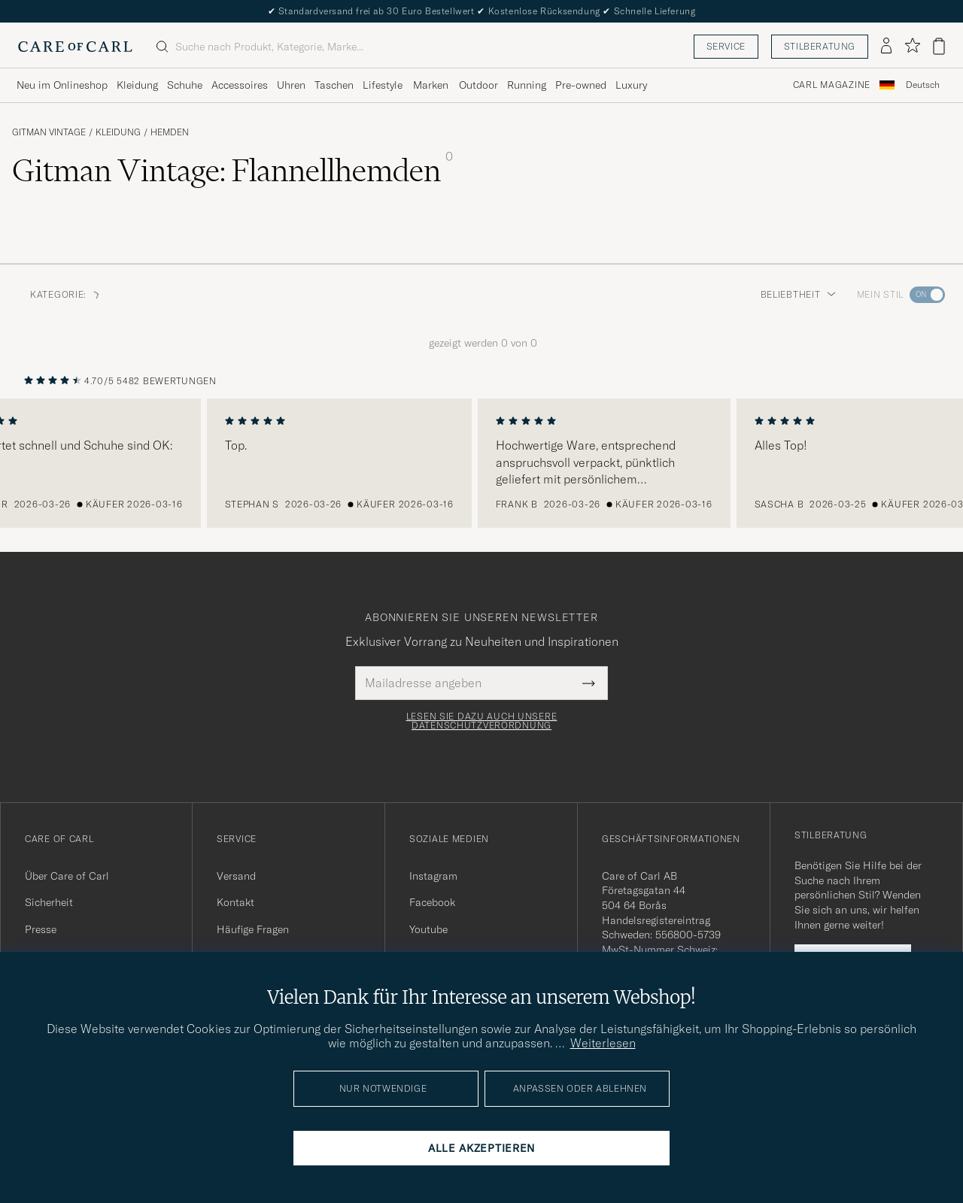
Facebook (432, 902)
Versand (236, 876)
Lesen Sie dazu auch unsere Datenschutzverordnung (481, 721)
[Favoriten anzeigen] (912, 46)
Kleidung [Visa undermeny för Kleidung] (137, 85)
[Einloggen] (886, 47)
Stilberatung (819, 46)
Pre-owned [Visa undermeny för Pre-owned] (580, 85)
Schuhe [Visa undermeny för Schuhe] (184, 85)
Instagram (433, 876)
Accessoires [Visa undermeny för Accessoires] (239, 85)
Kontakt (235, 902)
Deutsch (923, 85)
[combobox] (923, 85)
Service (726, 46)
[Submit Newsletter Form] (588, 682)
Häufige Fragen (253, 929)
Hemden (169, 132)
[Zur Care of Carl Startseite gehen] (75, 47)
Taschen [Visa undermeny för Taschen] (334, 85)
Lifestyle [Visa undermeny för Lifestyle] (383, 85)
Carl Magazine (831, 85)
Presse (40, 929)
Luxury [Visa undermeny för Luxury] (631, 85)
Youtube (428, 929)
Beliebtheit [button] (798, 294)
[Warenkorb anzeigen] (939, 46)
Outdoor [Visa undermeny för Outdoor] (478, 85)
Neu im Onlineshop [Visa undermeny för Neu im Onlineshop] (62, 85)
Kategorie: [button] (66, 294)
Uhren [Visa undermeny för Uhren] (291, 85)
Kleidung (118, 132)
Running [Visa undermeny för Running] (526, 85)
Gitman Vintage (49, 132)
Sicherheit (49, 902)
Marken (430, 85)
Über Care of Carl (67, 876)
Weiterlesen (603, 1043)
